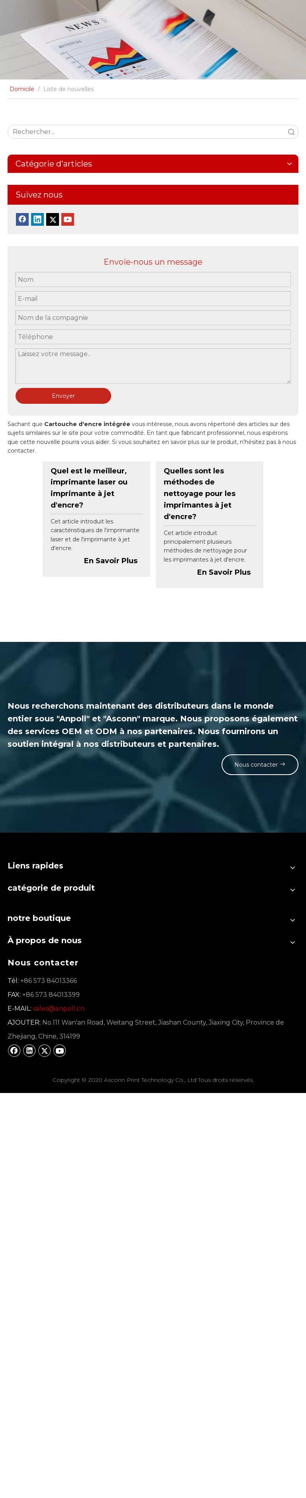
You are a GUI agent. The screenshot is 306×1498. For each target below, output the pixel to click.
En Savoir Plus (110, 560)
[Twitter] (52, 219)
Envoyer (63, 395)
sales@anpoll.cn (58, 1008)
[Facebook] (22, 219)
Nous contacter (258, 764)
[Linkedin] (37, 219)
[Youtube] (67, 219)
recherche (291, 131)
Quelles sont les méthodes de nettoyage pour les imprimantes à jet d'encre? (199, 494)
